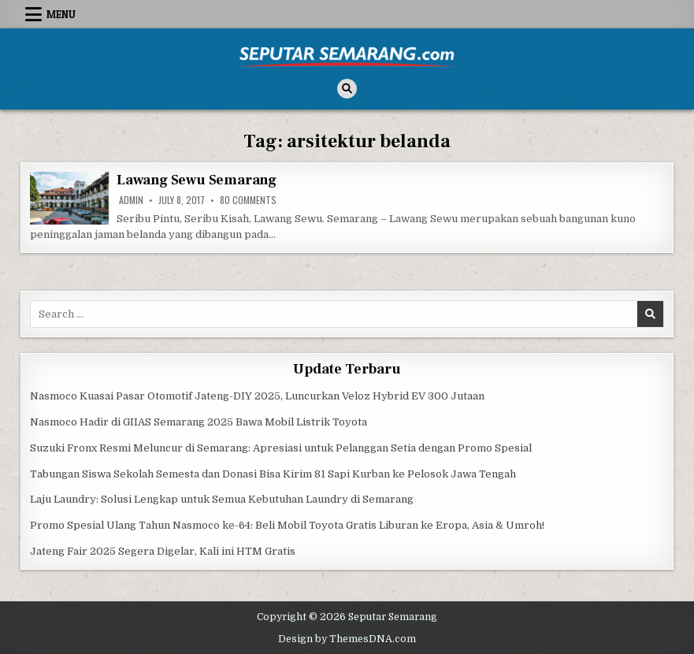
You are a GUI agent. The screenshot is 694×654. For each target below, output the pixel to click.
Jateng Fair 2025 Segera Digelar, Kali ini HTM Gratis (162, 551)
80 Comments (248, 200)
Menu (61, 14)
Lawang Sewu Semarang (196, 180)
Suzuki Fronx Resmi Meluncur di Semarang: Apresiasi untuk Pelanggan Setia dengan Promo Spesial (281, 448)
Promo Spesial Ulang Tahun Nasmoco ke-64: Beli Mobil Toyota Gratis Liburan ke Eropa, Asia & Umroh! (287, 525)
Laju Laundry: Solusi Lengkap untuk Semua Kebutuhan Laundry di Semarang (222, 499)
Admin (131, 200)
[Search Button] (347, 88)
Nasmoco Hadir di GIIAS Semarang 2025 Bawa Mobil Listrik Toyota (198, 422)
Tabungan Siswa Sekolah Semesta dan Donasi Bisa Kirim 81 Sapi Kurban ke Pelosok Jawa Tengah (273, 474)
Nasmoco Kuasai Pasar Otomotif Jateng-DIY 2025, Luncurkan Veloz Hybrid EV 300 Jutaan (257, 396)
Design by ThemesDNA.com (347, 639)
